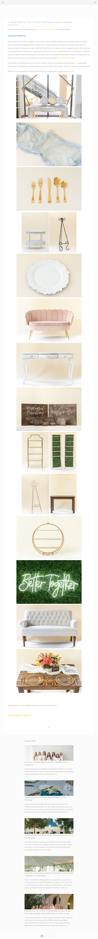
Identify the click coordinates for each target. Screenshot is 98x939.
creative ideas (15, 715)
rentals (27, 715)
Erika (19, 705)
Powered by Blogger (49, 936)
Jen (76, 63)
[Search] (95, 2)
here (71, 71)
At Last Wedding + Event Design (46, 29)
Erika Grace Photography (66, 58)
